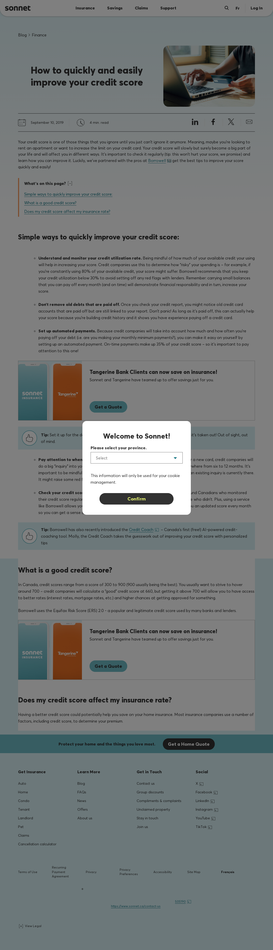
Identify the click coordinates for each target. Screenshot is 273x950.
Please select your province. (119, 447)
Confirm (136, 499)
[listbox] (137, 458)
